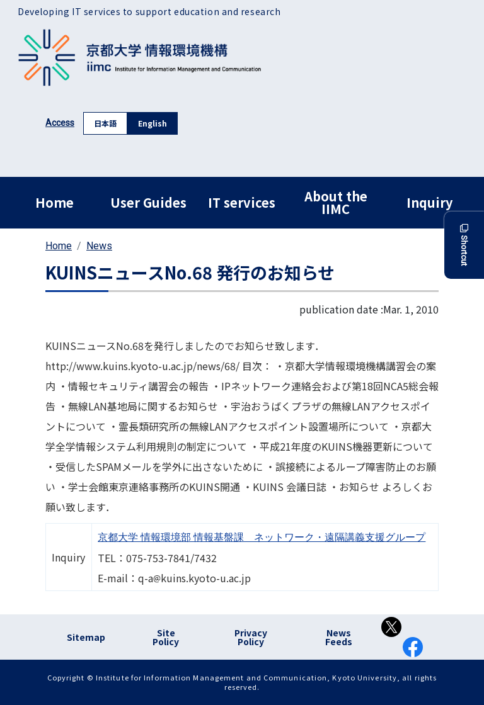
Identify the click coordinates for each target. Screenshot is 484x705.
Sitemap (86, 637)
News (99, 246)
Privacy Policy (250, 637)
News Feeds (338, 637)
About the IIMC (335, 202)
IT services (241, 202)
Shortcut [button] (464, 245)
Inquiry (429, 202)
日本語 (105, 123)
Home (54, 202)
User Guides (148, 202)
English (152, 123)
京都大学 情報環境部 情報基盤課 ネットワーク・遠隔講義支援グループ (261, 537)
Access (59, 123)
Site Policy (166, 637)
